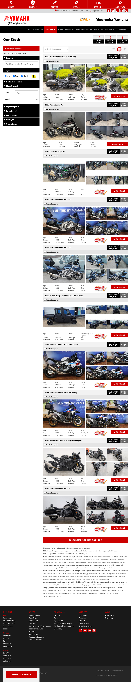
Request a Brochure (36, 637)
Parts (56, 618)
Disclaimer (109, 618)
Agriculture (7, 646)
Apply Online (34, 634)
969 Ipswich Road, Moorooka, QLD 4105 (71, 10)
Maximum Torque (9, 620)
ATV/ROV (6, 650)
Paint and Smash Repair (63, 623)
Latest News (122, 29)
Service (69, 29)
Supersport (7, 618)
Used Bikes (33, 623)
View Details (119, 96)
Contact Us (83, 615)
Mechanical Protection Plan (64, 626)
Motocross (7, 635)
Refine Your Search (13, 48)
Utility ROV (7, 661)
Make (7, 92)
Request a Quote (35, 639)
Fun (4, 641)
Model (7, 99)
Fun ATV (6, 653)
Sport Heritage (9, 623)
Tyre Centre (58, 620)
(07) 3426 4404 (97, 11)
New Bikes (38, 29)
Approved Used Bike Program (40, 626)
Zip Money (58, 628)
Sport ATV (7, 655)
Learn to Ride (84, 623)
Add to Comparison (53, 61)
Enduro (6, 638)
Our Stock (50, 29)
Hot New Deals (34, 615)
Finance (98, 29)
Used (24, 76)
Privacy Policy (110, 615)
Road (5, 615)
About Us (109, 29)
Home (28, 29)
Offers (60, 29)
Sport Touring (8, 626)
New (7, 76)
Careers (82, 620)
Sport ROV (7, 658)
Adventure (7, 643)
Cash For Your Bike (36, 628)
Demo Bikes (33, 620)
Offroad (6, 632)
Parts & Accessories (84, 29)
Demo (16, 76)
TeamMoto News (85, 626)
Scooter (6, 628)
